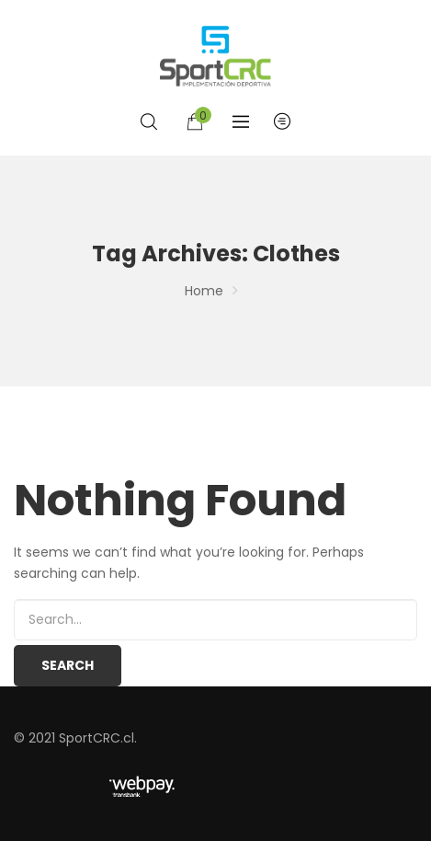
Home (204, 291)
